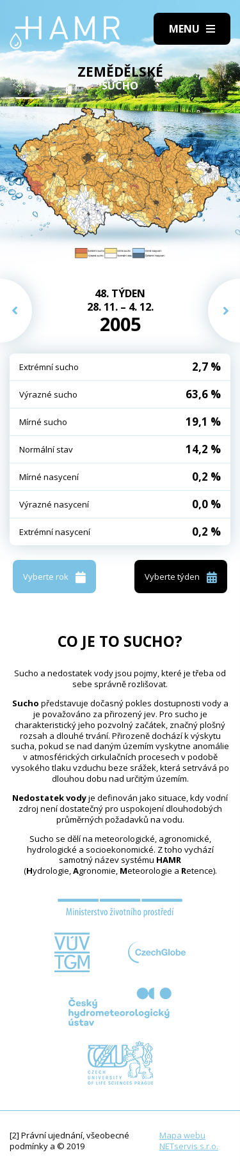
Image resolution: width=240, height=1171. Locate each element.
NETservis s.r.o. (188, 1146)
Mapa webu (182, 1135)
